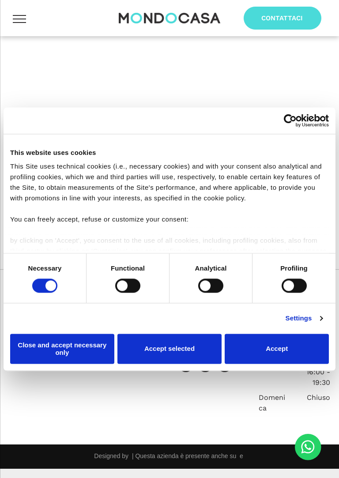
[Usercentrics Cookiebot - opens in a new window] (290, 120)
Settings (299, 318)
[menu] (19, 19)
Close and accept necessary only (62, 348)
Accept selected (169, 349)
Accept (277, 349)
